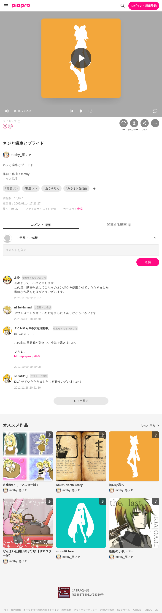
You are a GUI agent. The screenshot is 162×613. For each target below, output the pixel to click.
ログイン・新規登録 (144, 5)
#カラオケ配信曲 (76, 188)
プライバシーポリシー (85, 610)
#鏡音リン (11, 188)
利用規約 (66, 610)
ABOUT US (151, 610)
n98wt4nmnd (23, 307)
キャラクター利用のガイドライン (41, 610)
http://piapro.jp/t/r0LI (28, 356)
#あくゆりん (51, 188)
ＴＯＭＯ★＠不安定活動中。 (32, 328)
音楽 (80, 208)
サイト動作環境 (12, 610)
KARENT (138, 610)
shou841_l (21, 376)
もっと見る (81, 401)
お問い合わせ (107, 610)
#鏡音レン (30, 188)
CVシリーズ (123, 610)
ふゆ (17, 277)
